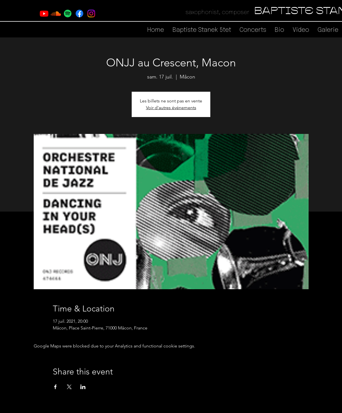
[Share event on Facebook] (55, 387)
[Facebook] (79, 13)
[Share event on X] (69, 387)
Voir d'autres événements (171, 107)
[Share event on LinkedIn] (83, 387)
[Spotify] (68, 13)
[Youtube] (44, 13)
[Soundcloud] (56, 13)
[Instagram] (91, 13)
